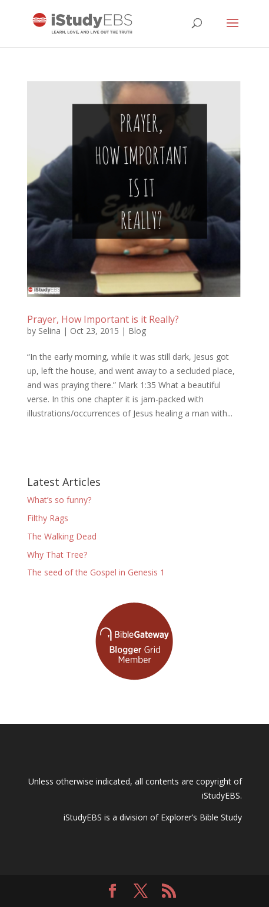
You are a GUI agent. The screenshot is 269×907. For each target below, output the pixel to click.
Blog (137, 330)
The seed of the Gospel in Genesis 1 (96, 572)
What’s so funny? (59, 499)
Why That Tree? (57, 554)
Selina (49, 330)
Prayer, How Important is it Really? (103, 319)
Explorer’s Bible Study (201, 817)
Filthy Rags (47, 518)
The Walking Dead (62, 536)
